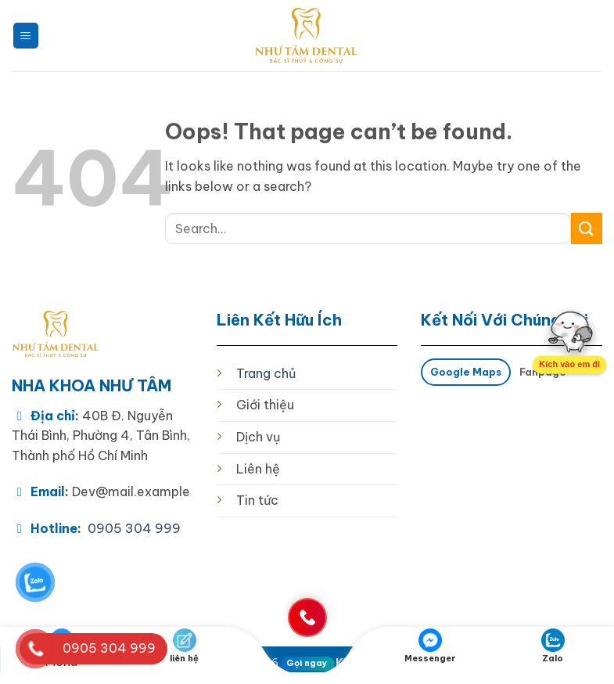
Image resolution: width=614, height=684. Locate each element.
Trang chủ (266, 373)
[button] (25, 36)
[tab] (465, 372)
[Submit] (586, 228)
